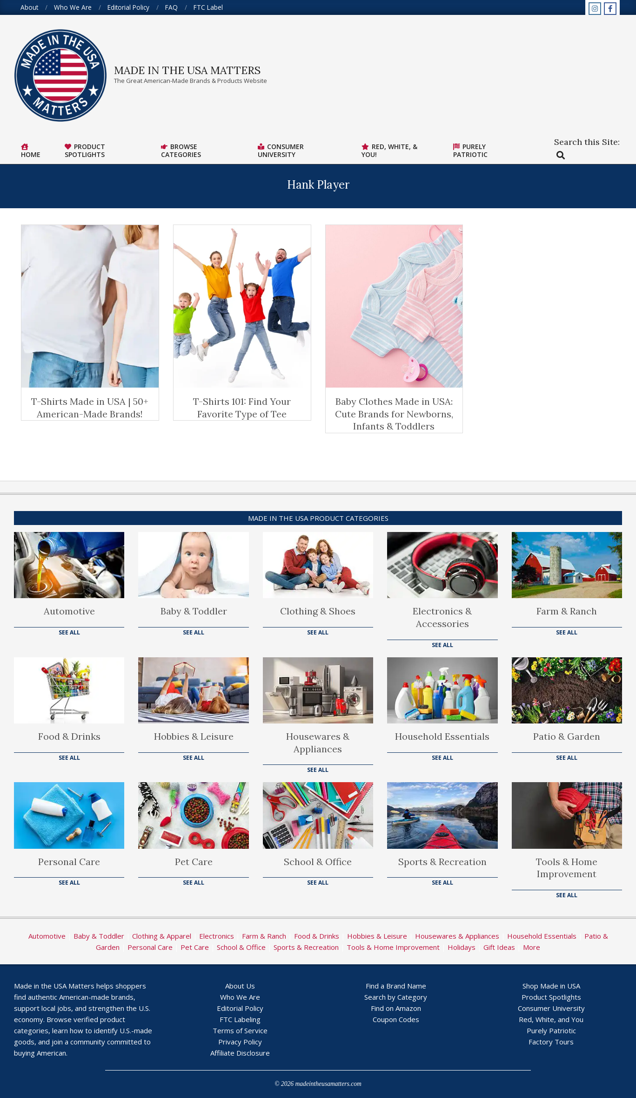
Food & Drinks (69, 736)
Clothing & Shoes (317, 611)
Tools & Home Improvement (566, 868)
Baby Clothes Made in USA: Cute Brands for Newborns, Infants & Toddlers (394, 414)
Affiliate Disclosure (240, 1052)
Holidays (461, 947)
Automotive (69, 611)
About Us (240, 985)
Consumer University (551, 1008)
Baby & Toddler (194, 611)
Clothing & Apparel (161, 936)
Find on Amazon (396, 1008)
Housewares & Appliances (317, 742)
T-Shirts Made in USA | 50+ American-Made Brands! (89, 408)
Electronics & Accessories (442, 617)
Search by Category (395, 997)
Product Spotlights (551, 997)
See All (69, 632)
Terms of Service (240, 1030)
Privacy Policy (240, 1041)
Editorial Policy (240, 1008)
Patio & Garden (566, 736)
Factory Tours (551, 1041)
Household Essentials (442, 736)
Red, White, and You (551, 1019)
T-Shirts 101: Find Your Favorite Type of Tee (242, 408)
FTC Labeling (240, 1019)
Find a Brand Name (396, 985)
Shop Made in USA (551, 985)
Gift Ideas (499, 947)
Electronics (216, 936)
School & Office (318, 861)
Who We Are (240, 997)
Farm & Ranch (566, 611)
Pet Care (194, 861)
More (531, 947)
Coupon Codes (396, 1019)
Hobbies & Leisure (194, 736)
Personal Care (69, 861)
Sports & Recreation (442, 861)
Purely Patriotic (551, 1030)
